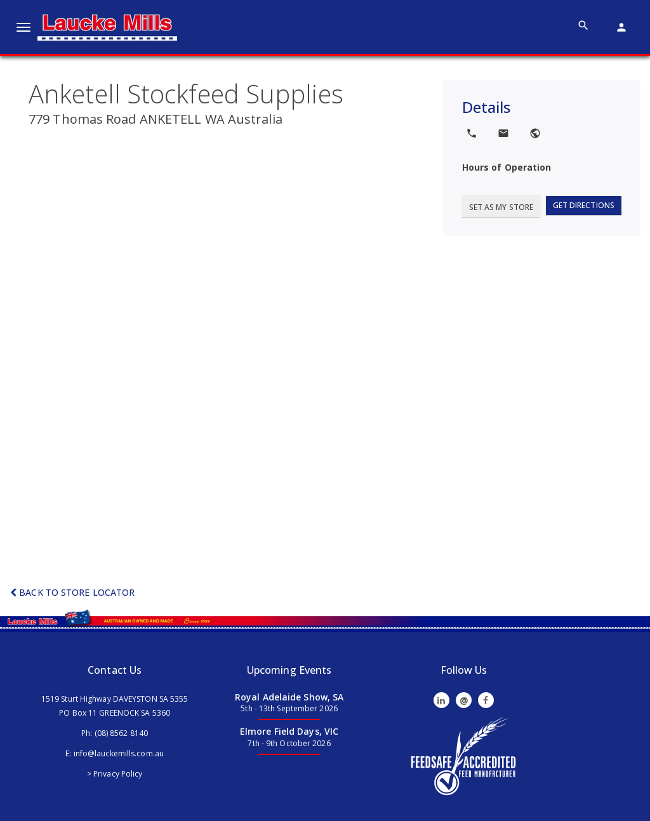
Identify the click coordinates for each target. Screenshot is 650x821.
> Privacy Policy (115, 773)
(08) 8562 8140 (121, 733)
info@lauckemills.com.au (119, 753)
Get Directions (583, 205)
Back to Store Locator (72, 592)
